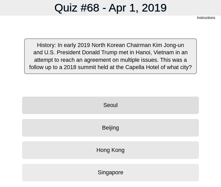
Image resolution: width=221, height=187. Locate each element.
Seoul (110, 105)
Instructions (206, 18)
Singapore (110, 172)
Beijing (110, 127)
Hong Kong (110, 150)
